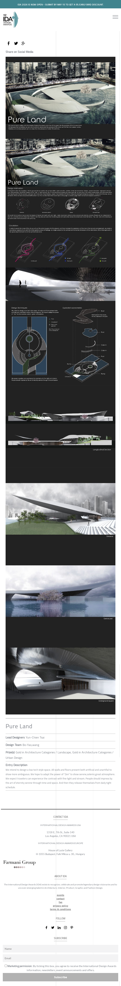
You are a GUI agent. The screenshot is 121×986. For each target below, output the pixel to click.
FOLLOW (60, 918)
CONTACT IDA (60, 817)
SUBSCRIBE (60, 938)
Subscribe (60, 977)
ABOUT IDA (60, 876)
